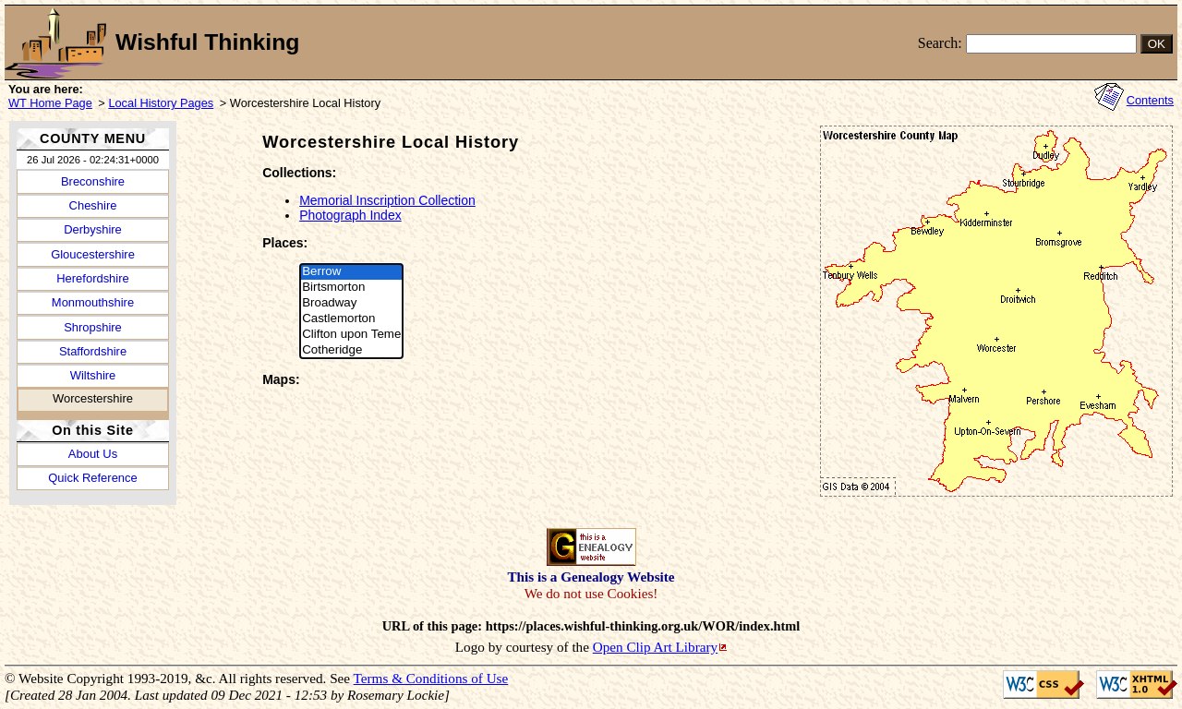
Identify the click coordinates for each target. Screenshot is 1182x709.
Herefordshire (92, 278)
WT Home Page (50, 103)
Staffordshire (93, 351)
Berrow (351, 272)
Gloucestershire (93, 254)
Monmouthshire (93, 302)
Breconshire (93, 181)
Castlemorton (351, 319)
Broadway (351, 303)
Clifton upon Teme (351, 334)
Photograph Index (350, 215)
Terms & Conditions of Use (431, 678)
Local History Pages (160, 103)
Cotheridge (351, 350)
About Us (92, 454)
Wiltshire (93, 375)
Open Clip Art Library (655, 647)
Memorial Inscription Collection (387, 200)
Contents (1150, 100)
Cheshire (93, 205)
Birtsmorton (351, 287)
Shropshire (93, 327)
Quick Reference (92, 478)
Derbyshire (93, 229)
